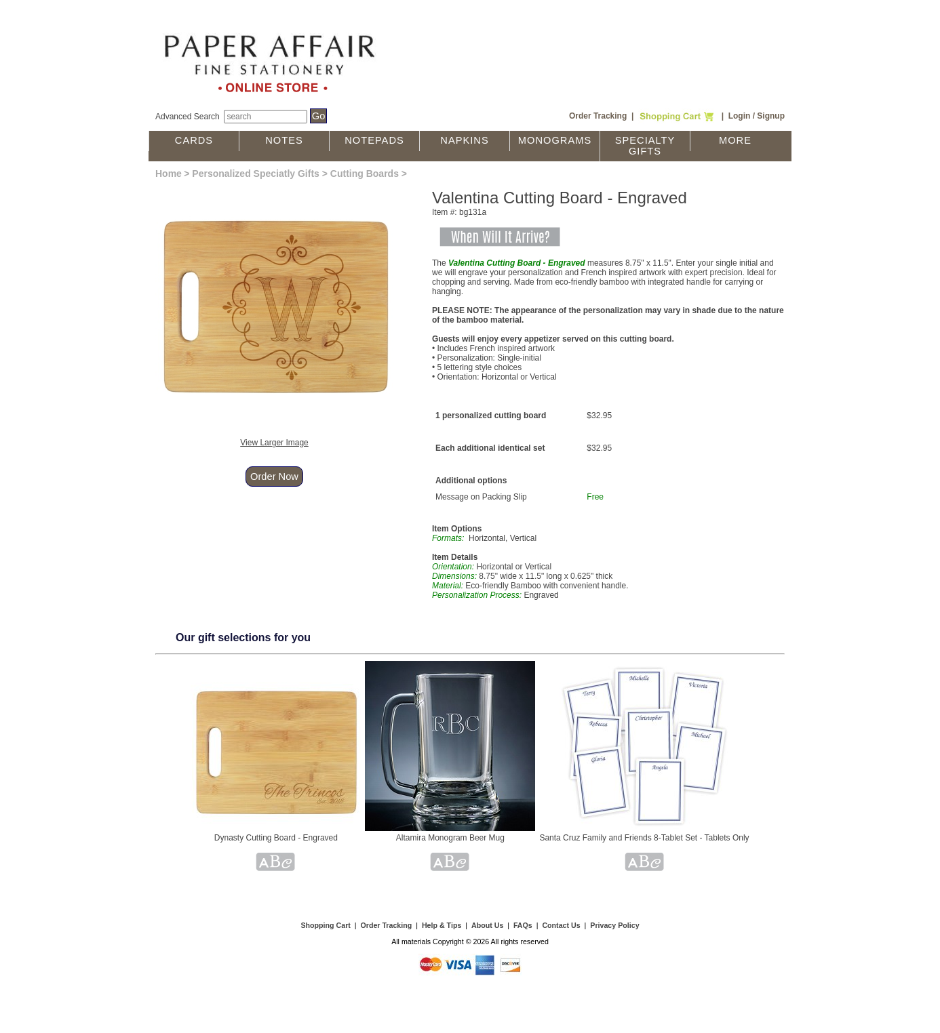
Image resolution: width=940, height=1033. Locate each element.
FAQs (522, 925)
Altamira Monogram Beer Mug (450, 838)
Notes (284, 140)
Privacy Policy (614, 925)
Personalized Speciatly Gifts (255, 173)
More (735, 140)
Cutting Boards (364, 173)
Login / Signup (756, 116)
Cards (194, 140)
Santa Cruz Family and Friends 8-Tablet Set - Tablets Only (644, 838)
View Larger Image (274, 442)
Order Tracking (598, 116)
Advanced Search (187, 116)
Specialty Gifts (645, 146)
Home (168, 173)
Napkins (464, 140)
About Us (487, 925)
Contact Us (561, 925)
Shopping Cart (325, 925)
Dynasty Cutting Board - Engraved (276, 838)
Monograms (554, 140)
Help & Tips (441, 925)
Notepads (374, 140)
